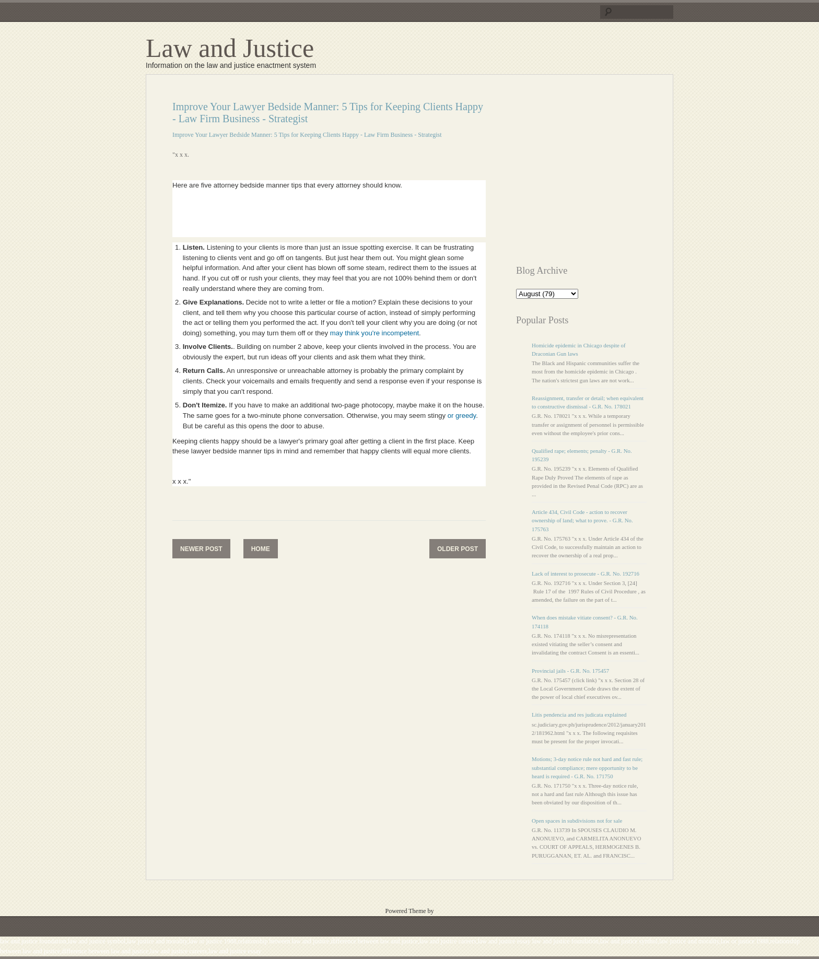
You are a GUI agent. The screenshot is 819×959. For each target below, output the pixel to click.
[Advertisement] (604, 174)
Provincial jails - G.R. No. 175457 (570, 671)
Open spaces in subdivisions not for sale (577, 820)
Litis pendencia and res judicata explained (579, 714)
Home (260, 549)
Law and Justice (230, 48)
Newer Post (201, 549)
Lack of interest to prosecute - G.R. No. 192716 (585, 573)
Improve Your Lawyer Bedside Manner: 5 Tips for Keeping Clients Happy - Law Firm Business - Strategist (307, 134)
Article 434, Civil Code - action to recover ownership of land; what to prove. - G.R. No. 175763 (582, 520)
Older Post (457, 549)
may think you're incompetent (374, 333)
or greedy (462, 415)
